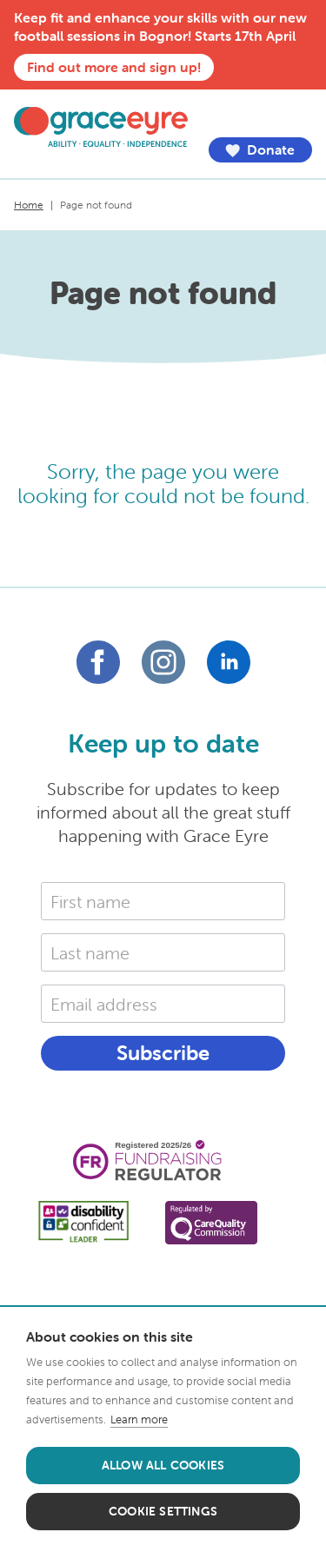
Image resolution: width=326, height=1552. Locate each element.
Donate (260, 149)
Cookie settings (163, 1511)
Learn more (139, 1419)
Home (28, 204)
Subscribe (163, 1052)
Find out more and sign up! (114, 67)
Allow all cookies (163, 1465)
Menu (299, 115)
